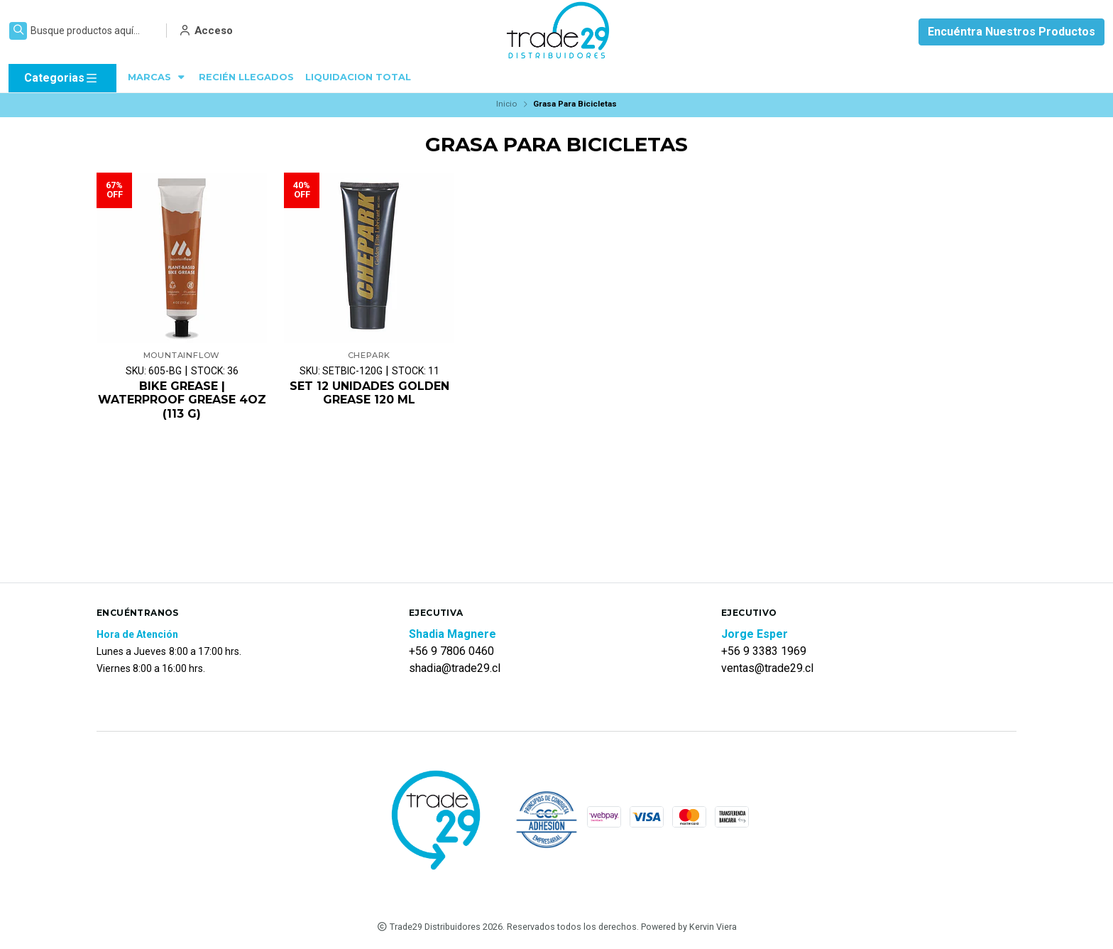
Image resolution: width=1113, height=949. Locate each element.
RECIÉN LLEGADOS (246, 77)
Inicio (506, 104)
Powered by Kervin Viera (689, 926)
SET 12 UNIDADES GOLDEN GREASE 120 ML (369, 392)
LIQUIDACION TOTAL (358, 77)
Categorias (61, 78)
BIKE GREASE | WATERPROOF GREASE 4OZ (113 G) (182, 399)
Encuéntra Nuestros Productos (1011, 31)
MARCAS (157, 77)
